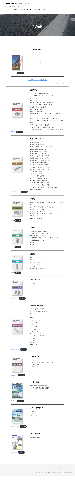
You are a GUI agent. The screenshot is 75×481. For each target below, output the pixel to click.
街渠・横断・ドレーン (16, 192)
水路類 (12, 221)
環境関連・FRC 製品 (16, 352)
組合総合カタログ (60, 83)
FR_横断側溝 (14, 404)
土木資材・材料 (14, 378)
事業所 (23, 9)
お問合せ (44, 9)
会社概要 (48, 472)
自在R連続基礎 (14, 456)
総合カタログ (14, 73)
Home (4, 9)
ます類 (12, 248)
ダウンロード (22, 73)
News (9, 9)
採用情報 (37, 9)
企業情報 (15, 9)
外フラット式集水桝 (15, 430)
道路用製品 (13, 132)
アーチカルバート (15, 300)
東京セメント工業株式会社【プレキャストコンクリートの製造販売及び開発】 (54, 477)
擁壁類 (12, 274)
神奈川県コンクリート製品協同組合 (37, 80)
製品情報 (29, 9)
